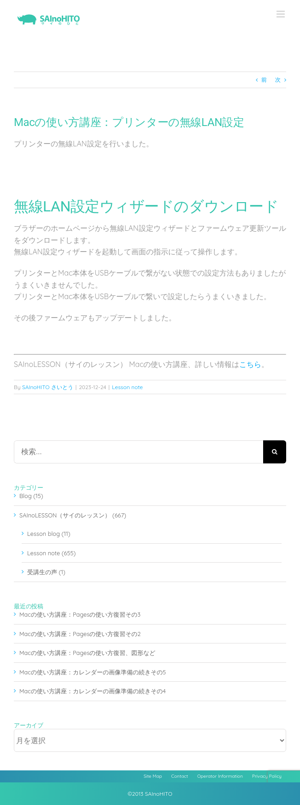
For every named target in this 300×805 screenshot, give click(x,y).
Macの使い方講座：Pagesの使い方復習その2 (80, 633)
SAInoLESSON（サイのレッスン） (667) (72, 515)
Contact (179, 776)
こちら (250, 364)
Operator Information (220, 776)
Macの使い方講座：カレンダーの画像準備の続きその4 (92, 691)
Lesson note (127, 387)
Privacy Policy (267, 776)
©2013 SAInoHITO (150, 793)
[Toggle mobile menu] (281, 14)
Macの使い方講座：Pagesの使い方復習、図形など (87, 652)
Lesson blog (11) (48, 533)
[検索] (274, 451)
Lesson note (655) (51, 553)
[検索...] (138, 451)
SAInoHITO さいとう (47, 387)
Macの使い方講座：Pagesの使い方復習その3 (80, 614)
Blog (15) (31, 495)
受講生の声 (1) (46, 572)
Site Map (153, 776)
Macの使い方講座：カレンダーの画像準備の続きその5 (92, 672)
